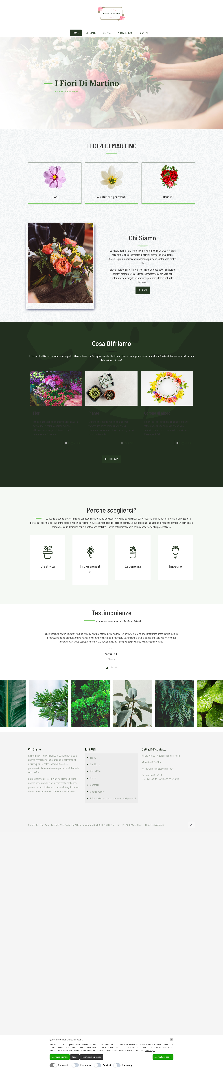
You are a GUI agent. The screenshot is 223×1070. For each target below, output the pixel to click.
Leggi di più (74, 442)
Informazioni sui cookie (91, 1057)
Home (93, 757)
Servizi (93, 777)
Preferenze (86, 1065)
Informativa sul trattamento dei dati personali (113, 798)
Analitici (107, 1065)
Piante (93, 413)
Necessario (63, 1065)
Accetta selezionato (60, 1057)
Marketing (127, 1065)
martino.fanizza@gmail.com (159, 768)
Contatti (94, 784)
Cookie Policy (97, 791)
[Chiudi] (171, 1039)
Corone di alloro (157, 413)
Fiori (37, 413)
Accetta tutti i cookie (163, 1057)
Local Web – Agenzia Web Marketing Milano (60, 824)
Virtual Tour (96, 771)
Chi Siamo (95, 764)
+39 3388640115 (153, 762)
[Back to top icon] (191, 825)
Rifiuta (75, 1057)
